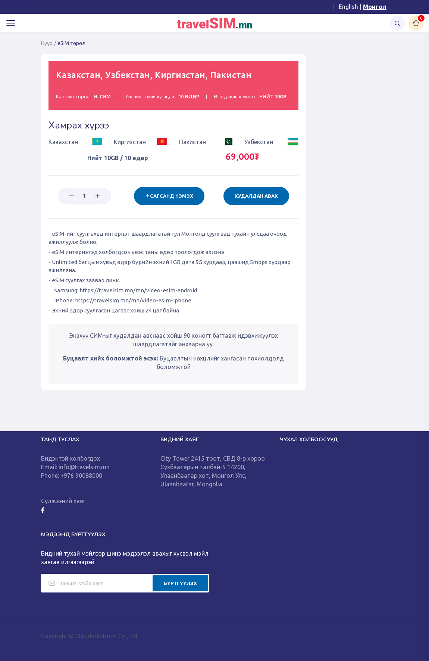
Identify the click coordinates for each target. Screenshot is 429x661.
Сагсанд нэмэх (169, 195)
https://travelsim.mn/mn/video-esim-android (138, 290)
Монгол (374, 6)
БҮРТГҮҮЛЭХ (180, 582)
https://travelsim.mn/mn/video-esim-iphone (133, 300)
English (348, 6)
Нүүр (47, 43)
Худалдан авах (256, 195)
